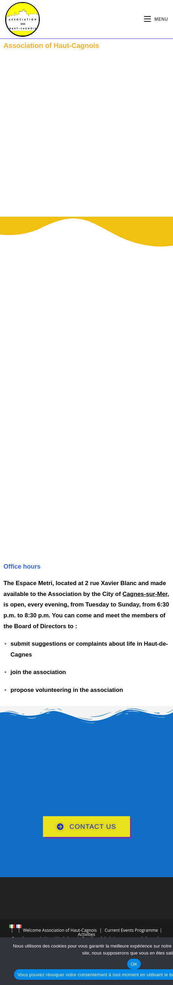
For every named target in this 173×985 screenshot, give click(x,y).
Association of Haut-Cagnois (69, 930)
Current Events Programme (131, 930)
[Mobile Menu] (156, 19)
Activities (86, 934)
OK (134, 964)
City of (134, 594)
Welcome (32, 930)
